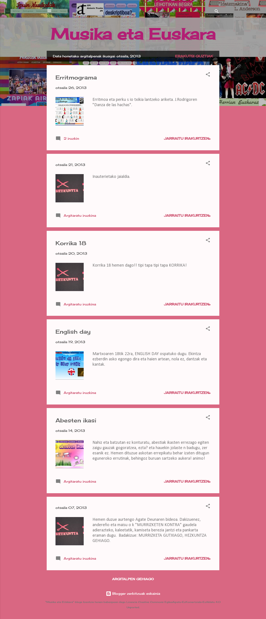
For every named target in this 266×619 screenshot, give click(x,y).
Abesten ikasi (75, 420)
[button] (208, 75)
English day (73, 331)
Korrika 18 (70, 243)
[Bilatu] (216, 12)
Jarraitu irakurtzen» (187, 138)
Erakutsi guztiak (194, 56)
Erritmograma (76, 77)
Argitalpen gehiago (133, 579)
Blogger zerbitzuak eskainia (133, 593)
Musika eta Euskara (133, 33)
